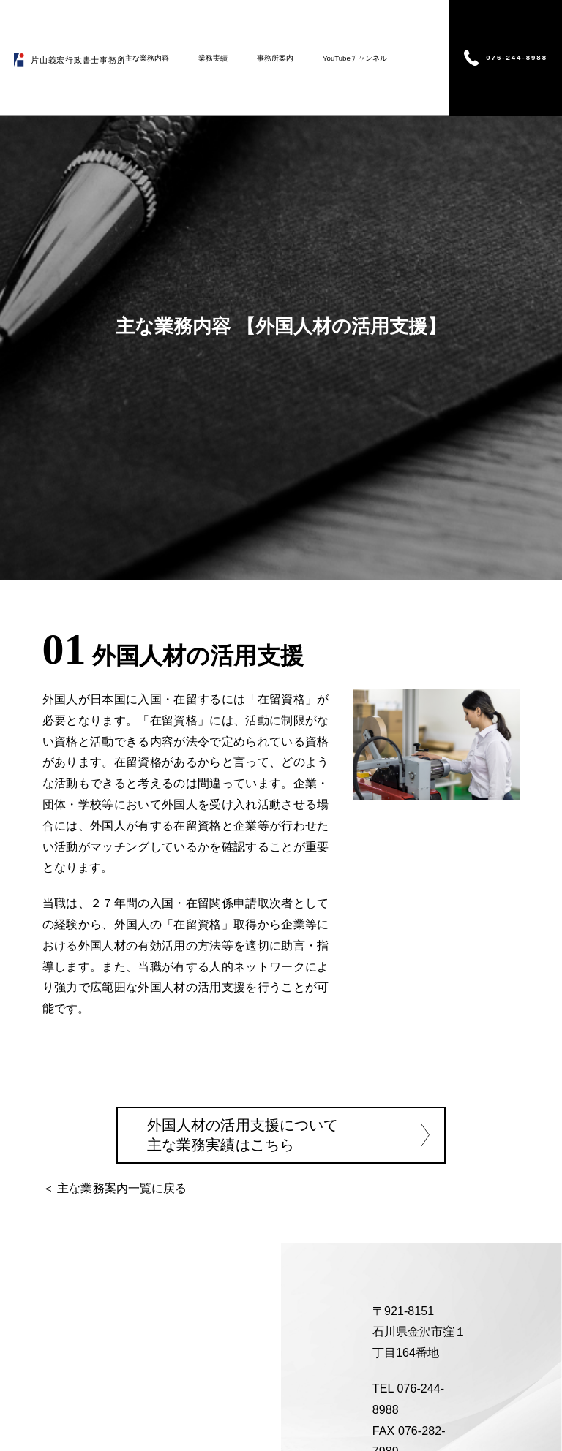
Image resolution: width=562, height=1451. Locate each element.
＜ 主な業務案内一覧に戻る (114, 1187)
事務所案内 (275, 58)
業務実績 (213, 58)
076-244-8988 (516, 57)
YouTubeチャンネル (355, 58)
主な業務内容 (147, 58)
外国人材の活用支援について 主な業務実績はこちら (242, 1134)
